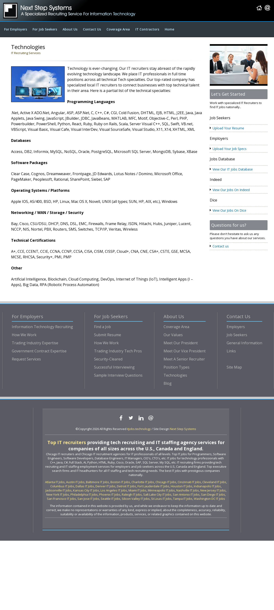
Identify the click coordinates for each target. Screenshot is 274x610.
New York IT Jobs (57, 494)
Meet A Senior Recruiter (184, 359)
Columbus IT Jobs (62, 486)
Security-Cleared (108, 359)
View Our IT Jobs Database (233, 169)
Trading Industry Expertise (35, 342)
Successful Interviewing (114, 367)
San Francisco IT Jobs (61, 499)
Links (231, 351)
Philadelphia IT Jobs (84, 494)
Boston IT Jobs (120, 482)
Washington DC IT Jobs (209, 499)
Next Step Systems (183, 429)
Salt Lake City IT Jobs (157, 494)
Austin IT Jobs (75, 482)
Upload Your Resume (228, 128)
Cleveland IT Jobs (214, 482)
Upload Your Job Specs (230, 148)
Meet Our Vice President (185, 351)
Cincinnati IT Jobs (189, 482)
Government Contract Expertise (39, 351)
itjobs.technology (139, 429)
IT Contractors (147, 29)
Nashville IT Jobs (187, 490)
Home (169, 29)
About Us (70, 29)
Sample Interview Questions (118, 375)
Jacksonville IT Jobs (59, 490)
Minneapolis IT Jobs (161, 490)
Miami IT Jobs (137, 490)
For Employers (15, 29)
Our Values (173, 334)
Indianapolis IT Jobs (207, 486)
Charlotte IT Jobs (142, 482)
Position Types (176, 367)
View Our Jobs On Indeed (231, 190)
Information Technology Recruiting (42, 326)
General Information (244, 342)
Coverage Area (118, 29)
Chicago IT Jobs (165, 482)
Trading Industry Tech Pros (118, 351)
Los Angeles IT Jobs (113, 490)
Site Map (234, 367)
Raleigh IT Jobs (132, 494)
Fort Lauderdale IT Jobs (153, 486)
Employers (236, 326)
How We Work (24, 334)
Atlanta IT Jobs (55, 482)
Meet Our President (181, 342)
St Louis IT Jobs (161, 499)
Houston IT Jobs (181, 486)
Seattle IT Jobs (110, 499)
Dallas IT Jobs (85, 486)
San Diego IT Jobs (213, 494)
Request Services (26, 359)
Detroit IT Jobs (126, 486)
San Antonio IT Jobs (186, 494)
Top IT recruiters (66, 442)
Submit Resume (107, 334)
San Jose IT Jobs (88, 499)
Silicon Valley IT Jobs (136, 499)
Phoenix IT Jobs (109, 494)
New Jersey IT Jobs (213, 490)
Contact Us (92, 29)
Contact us (221, 246)
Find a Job (102, 326)
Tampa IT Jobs (182, 499)
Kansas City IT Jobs (86, 490)
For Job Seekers (45, 29)
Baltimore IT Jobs (97, 482)
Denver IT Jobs (105, 486)
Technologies (175, 375)
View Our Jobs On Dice (229, 210)
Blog (168, 383)
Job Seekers (237, 334)
